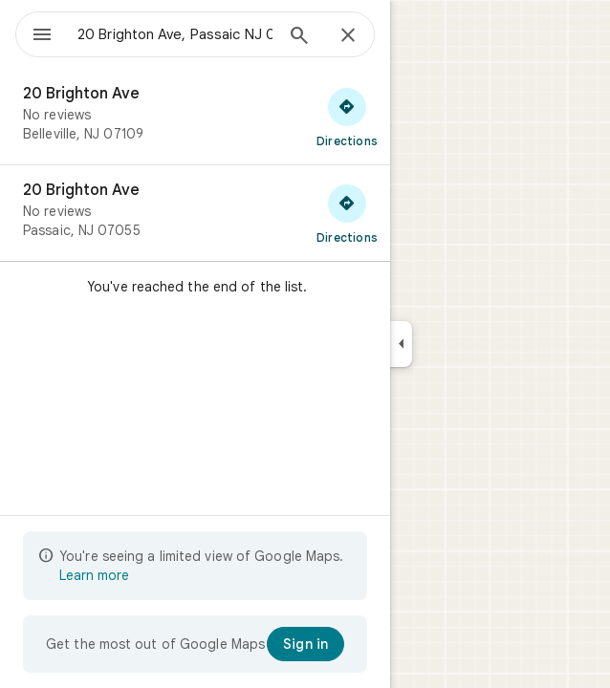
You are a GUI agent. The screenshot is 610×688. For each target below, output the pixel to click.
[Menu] (42, 36)
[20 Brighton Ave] (195, 116)
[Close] (348, 36)
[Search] (299, 37)
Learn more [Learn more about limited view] (94, 575)
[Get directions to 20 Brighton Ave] (347, 116)
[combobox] (174, 34)
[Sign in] (305, 644)
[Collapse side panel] (401, 344)
